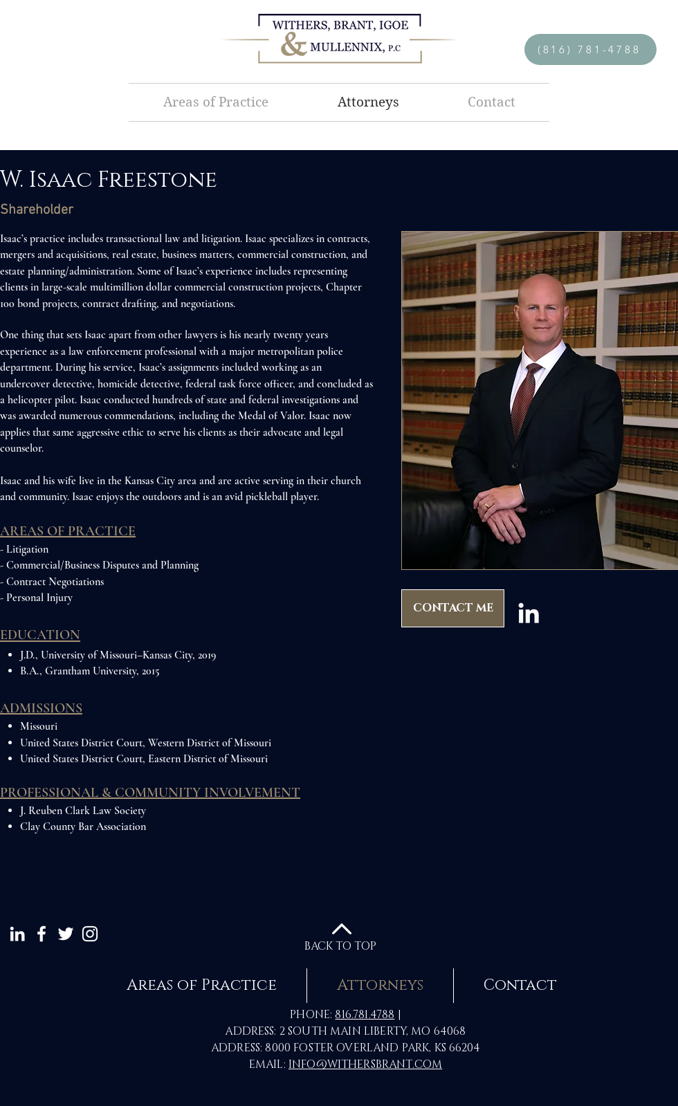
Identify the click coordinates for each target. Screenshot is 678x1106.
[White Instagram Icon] (90, 933)
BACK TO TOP (340, 946)
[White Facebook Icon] (41, 933)
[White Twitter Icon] (65, 933)
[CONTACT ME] (452, 608)
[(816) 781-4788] (590, 49)
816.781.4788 (364, 1014)
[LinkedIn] (528, 612)
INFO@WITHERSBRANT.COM (365, 1064)
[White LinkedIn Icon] (17, 933)
